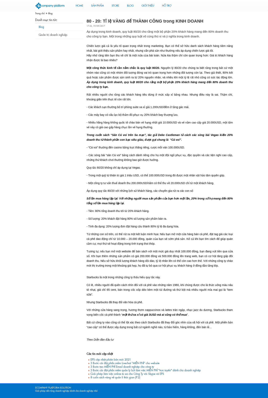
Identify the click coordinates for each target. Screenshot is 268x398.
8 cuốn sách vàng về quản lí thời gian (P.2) (115, 377)
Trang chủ (40, 13)
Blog (50, 13)
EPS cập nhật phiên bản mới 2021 (111, 359)
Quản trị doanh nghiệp (53, 35)
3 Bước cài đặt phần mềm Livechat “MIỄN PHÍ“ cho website (125, 363)
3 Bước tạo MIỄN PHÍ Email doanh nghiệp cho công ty (122, 367)
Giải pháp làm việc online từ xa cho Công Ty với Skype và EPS (127, 374)
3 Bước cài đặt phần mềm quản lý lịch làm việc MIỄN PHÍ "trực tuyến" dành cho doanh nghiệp (146, 370)
